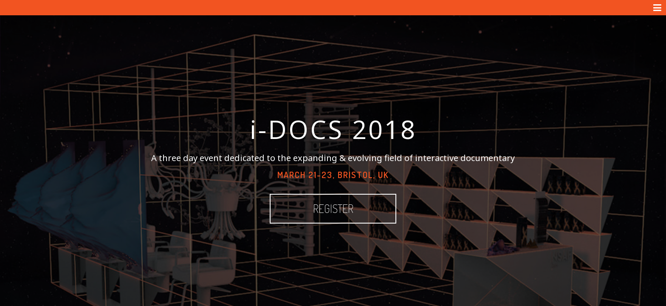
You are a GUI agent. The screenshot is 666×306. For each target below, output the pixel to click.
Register (367, 193)
